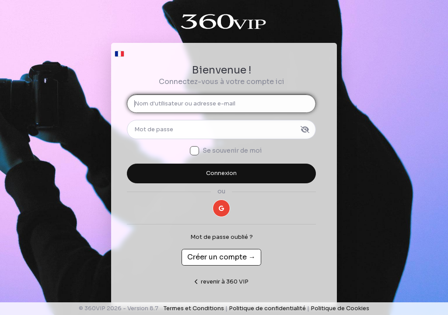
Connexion (221, 173)
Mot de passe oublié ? (221, 237)
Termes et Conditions (194, 308)
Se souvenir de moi (232, 150)
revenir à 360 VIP (221, 281)
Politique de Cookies (340, 308)
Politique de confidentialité (267, 308)
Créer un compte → (221, 257)
